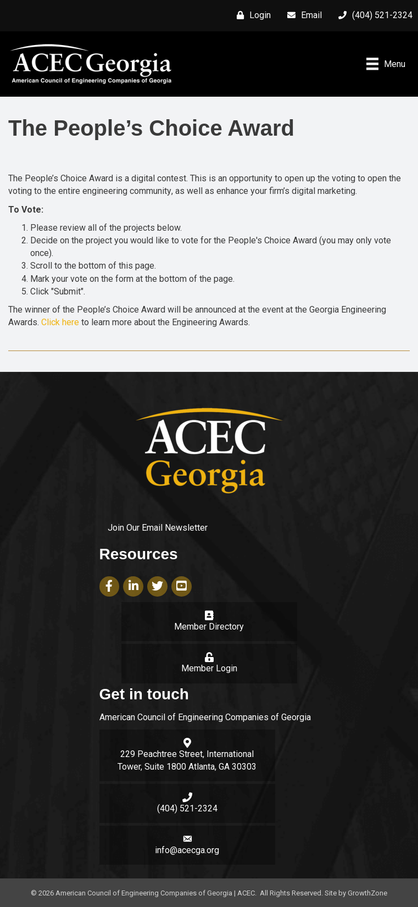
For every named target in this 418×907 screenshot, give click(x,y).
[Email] (302, 15)
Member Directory (209, 626)
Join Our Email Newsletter (158, 527)
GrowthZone (367, 893)
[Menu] (386, 63)
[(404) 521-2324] (373, 15)
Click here (60, 322)
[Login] (251, 15)
